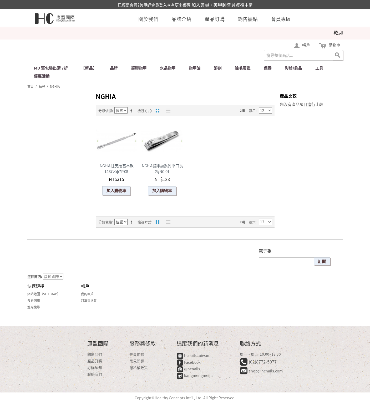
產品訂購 (215, 19)
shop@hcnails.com (266, 371)
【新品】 (89, 68)
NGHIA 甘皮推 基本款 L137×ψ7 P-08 (116, 168)
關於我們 (148, 19)
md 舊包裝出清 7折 (51, 68)
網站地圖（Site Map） (43, 294)
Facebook (189, 362)
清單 (167, 111)
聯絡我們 (94, 374)
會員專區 (281, 19)
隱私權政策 (138, 367)
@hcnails (188, 368)
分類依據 (105, 110)
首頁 (30, 86)
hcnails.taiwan (193, 355)
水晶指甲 (168, 68)
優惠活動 (42, 76)
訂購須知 (94, 367)
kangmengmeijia (195, 375)
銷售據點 (248, 19)
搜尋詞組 (33, 300)
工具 (319, 68)
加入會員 (200, 4)
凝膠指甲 (139, 68)
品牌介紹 (181, 19)
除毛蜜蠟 (243, 68)
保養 (268, 68)
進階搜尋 (33, 307)
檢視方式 (144, 110)
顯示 (252, 110)
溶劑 (218, 68)
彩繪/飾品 (293, 68)
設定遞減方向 (132, 111)
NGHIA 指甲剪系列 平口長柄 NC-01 (162, 168)
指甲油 (195, 68)
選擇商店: (34, 276)
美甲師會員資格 (229, 4)
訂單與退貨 (89, 300)
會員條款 (136, 354)
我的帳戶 (87, 294)
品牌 (114, 68)
